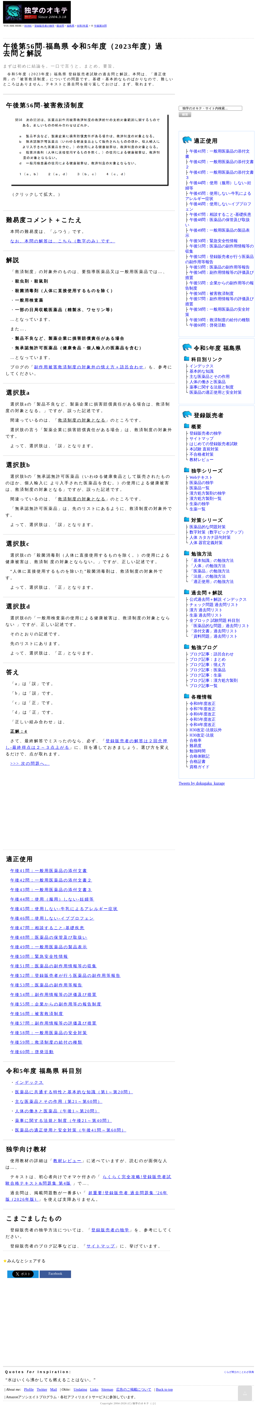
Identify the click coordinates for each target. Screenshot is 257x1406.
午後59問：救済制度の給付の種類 (46, 1042)
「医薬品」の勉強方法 (209, 571)
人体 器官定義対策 (206, 543)
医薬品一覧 (199, 488)
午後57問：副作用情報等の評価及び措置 (53, 1023)
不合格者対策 (201, 454)
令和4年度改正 (202, 724)
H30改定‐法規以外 (205, 730)
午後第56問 (100, 25)
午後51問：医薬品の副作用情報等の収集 (53, 966)
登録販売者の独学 (44, 25)
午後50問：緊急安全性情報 (39, 956)
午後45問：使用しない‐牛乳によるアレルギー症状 (64, 909)
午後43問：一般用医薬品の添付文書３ (51, 890)
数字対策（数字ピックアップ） (217, 532)
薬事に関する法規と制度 (211, 387)
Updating (80, 1389)
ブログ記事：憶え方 (207, 664)
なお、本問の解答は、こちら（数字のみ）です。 (62, 241)
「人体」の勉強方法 (207, 566)
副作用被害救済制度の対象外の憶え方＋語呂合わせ (89, 367)
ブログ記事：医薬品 (207, 670)
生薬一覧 (197, 509)
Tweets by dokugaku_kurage (202, 783)
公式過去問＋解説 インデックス (218, 599)
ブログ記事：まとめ (207, 659)
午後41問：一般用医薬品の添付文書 (48, 870)
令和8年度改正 (202, 703)
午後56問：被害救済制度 (36, 1014)
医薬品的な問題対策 (207, 527)
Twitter (42, 1389)
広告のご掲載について (133, 1389)
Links (94, 1389)
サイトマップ (101, 1246)
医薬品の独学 (201, 483)
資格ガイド (199, 767)
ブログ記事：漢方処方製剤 (213, 680)
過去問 (60, 25)
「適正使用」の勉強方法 (211, 581)
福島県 (70, 25)
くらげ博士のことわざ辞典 (239, 1372)
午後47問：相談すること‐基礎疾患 (47, 928)
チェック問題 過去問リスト (214, 604)
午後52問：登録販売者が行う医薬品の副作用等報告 (65, 975)
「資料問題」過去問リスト (213, 636)
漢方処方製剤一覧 (205, 498)
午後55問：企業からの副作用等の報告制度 (56, 1004)
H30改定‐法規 (201, 735)
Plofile (29, 1389)
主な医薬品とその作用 (209, 376)
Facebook (55, 1274)
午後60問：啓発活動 (32, 1052)
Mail (53, 1389)
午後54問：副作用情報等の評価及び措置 (53, 994)
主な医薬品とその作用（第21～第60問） (58, 1101)
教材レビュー (67, 1161)
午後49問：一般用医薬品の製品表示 (48, 947)
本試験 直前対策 (204, 449)
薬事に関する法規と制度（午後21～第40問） (63, 1120)
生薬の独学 (199, 504)
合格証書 (197, 761)
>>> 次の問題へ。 (30, 763)
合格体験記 (199, 756)
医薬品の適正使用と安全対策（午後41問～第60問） (70, 1130)
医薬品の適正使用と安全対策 (215, 392)
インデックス (29, 1082)
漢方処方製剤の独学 (207, 493)
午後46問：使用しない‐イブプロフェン (52, 918)
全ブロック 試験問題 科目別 (214, 620)
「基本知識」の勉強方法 (211, 560)
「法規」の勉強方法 (207, 576)
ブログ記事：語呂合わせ (211, 654)
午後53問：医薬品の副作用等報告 (46, 985)
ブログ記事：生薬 (205, 675)
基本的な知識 (201, 371)
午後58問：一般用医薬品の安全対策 (48, 1033)
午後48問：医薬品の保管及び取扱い (48, 937)
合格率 (195, 740)
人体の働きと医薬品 (207, 382)
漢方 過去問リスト (206, 610)
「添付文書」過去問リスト (213, 631)
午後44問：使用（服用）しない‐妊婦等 (52, 899)
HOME (28, 25)
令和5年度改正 (202, 719)
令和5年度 (82, 25)
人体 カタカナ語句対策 (210, 537)
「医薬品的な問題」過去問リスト (219, 626)
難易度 (195, 746)
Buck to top (164, 1389)
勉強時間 (197, 751)
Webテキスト (201, 477)
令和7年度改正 (202, 709)
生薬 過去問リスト (206, 615)
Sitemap (107, 1389)
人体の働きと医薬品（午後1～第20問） (57, 1111)
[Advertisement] (162, 12)
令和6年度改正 (202, 714)
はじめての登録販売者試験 (213, 444)
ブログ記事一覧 (203, 686)
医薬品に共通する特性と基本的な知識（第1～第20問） (74, 1092)
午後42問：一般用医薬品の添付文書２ (51, 880)
